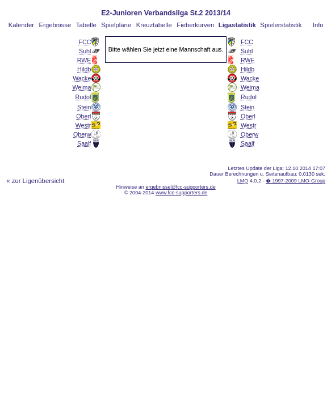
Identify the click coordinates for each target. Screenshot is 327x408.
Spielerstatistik (280, 25)
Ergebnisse (55, 25)
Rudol (83, 97)
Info (318, 25)
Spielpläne (116, 25)
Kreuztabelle (154, 25)
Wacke (82, 78)
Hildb (84, 69)
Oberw (82, 134)
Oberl (83, 116)
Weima (81, 87)
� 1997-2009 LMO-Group (295, 181)
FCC (84, 42)
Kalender (21, 25)
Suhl (85, 51)
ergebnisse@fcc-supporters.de (180, 187)
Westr (83, 125)
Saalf (84, 143)
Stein (84, 107)
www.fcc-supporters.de (182, 193)
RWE (84, 60)
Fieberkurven (195, 25)
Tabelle (86, 25)
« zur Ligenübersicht (35, 180)
